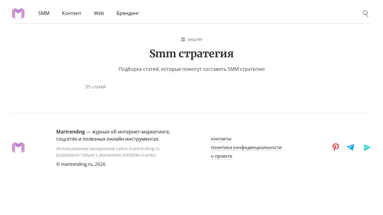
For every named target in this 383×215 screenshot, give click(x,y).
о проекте (221, 156)
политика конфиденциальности (246, 147)
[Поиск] (365, 14)
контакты (221, 139)
